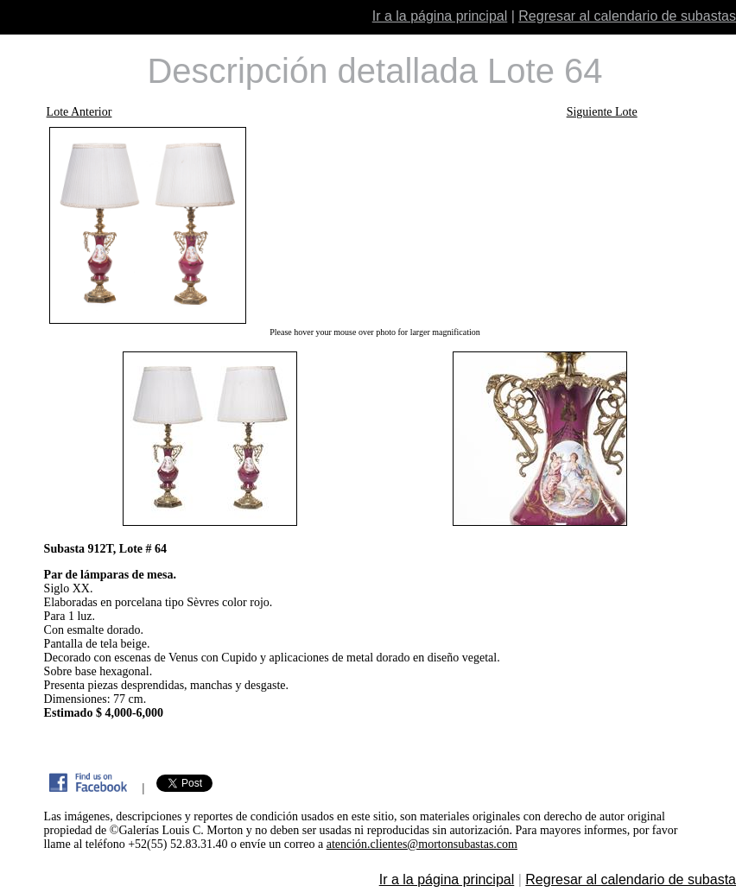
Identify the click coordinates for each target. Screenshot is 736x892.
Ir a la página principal (440, 16)
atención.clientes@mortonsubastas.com (422, 844)
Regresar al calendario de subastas (627, 16)
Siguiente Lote (602, 111)
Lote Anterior (79, 111)
